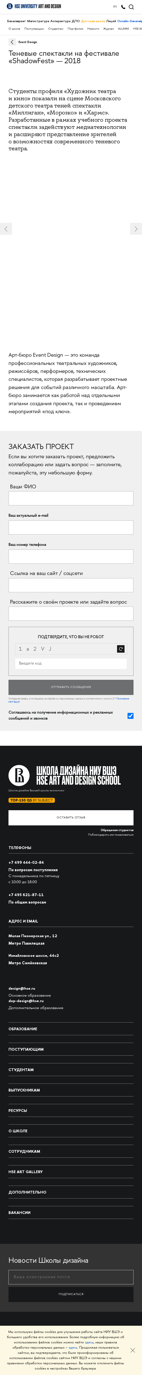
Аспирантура (60, 21)
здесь (89, 1342)
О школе (14, 29)
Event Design (27, 42)
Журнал (108, 29)
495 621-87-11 (26, 894)
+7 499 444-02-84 (26, 862)
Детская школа (93, 21)
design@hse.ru (21, 988)
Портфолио (75, 29)
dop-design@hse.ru (26, 1000)
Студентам (55, 29)
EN (115, 6)
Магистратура (38, 21)
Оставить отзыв (71, 817)
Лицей (111, 21)
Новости (93, 29)
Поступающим (34, 29)
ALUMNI (123, 29)
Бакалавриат (16, 21)
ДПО (76, 21)
